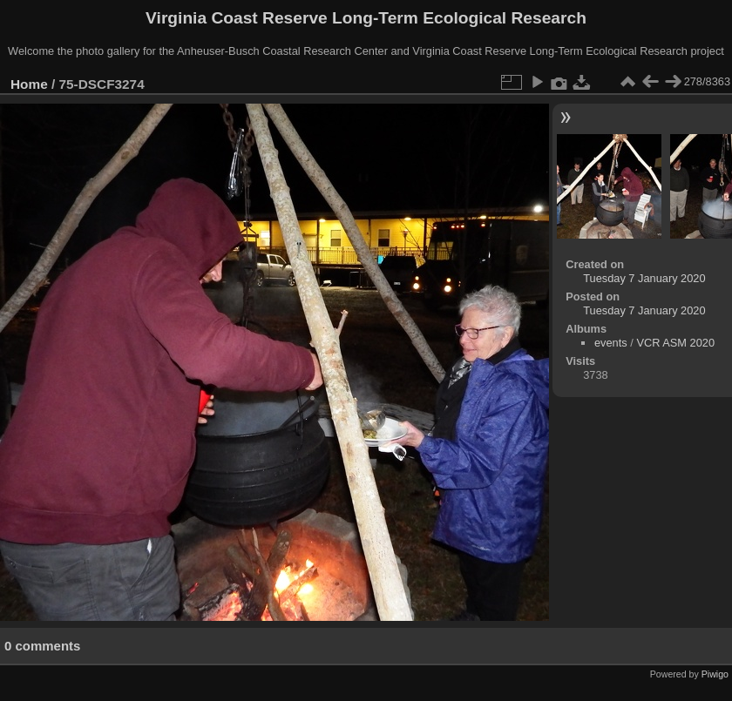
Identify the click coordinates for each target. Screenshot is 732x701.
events (610, 342)
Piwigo (715, 674)
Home (29, 84)
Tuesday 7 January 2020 (644, 278)
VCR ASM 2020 (675, 342)
